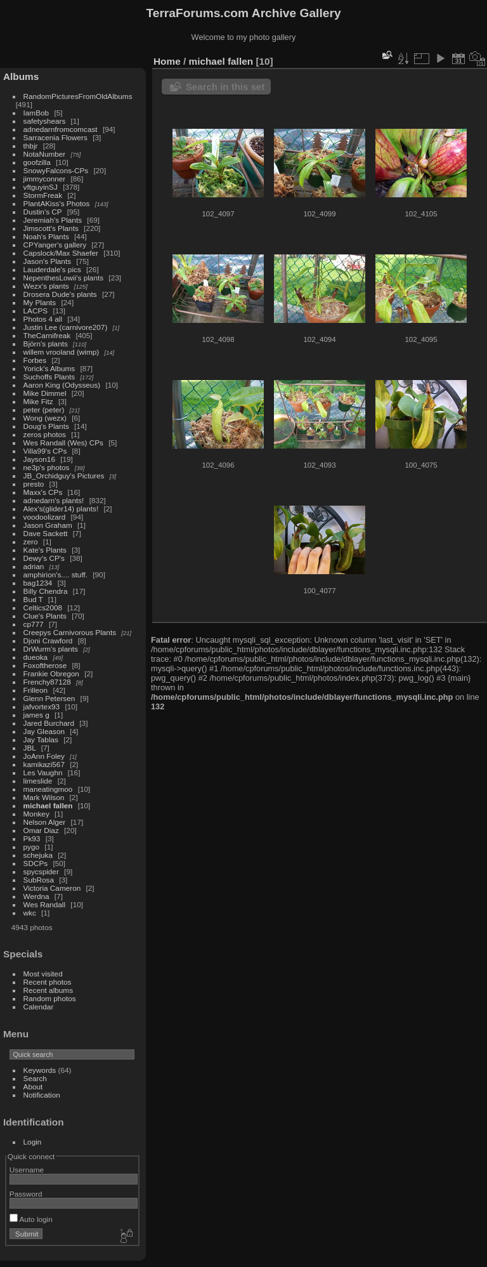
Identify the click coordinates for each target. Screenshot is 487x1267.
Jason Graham (47, 525)
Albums (21, 76)
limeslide (38, 781)
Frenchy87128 (47, 682)
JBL (29, 748)
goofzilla (37, 162)
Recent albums (48, 990)
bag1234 (38, 583)
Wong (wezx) (45, 418)
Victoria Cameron (52, 888)
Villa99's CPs (45, 451)
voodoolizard (44, 517)
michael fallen (48, 805)
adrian (33, 566)
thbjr (30, 145)
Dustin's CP (42, 211)
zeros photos (44, 434)
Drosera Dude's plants (60, 294)
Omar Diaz (41, 830)
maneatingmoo (48, 789)
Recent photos (47, 982)
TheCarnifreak (47, 335)
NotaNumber (44, 154)
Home (167, 61)
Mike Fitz (38, 401)
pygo (31, 847)
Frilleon (35, 690)
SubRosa (38, 880)
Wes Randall (44, 904)
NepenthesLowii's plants (63, 277)
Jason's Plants (47, 261)
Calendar (38, 1006)
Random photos (49, 998)
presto (33, 484)
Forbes (35, 360)
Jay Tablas (40, 739)
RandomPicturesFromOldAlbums (78, 96)
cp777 (33, 624)
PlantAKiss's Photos (56, 203)
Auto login (31, 1219)
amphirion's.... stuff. (55, 574)
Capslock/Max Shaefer (60, 253)
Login (32, 1142)
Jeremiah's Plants (52, 220)
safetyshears (44, 121)
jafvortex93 (41, 706)
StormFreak (42, 195)
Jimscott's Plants (51, 228)
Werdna (36, 896)
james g (36, 715)
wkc (29, 913)
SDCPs (35, 863)
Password (26, 1194)
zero (30, 541)
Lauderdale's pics (52, 269)
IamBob (36, 112)
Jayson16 (39, 459)
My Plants (39, 302)
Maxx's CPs (43, 492)
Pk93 (32, 838)
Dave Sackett (45, 533)
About (33, 1086)
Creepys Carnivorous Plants (69, 632)
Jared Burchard (48, 723)
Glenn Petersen (49, 698)
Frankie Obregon (51, 673)
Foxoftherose (45, 665)
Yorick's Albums (49, 368)
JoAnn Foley (44, 756)
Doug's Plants (46, 426)
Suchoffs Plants (49, 376)
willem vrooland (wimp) (61, 352)
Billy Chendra (45, 591)
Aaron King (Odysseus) (62, 385)
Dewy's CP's (44, 558)
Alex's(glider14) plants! (61, 508)
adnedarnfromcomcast (60, 129)
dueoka (35, 657)
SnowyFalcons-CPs (56, 170)
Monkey (36, 814)
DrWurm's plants (50, 649)
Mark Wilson (44, 797)
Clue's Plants (45, 616)
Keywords (39, 1070)
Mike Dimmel (45, 393)
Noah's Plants (46, 236)
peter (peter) (44, 409)
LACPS (35, 310)
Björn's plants (45, 343)
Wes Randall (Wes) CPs (63, 442)
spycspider (41, 871)
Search (35, 1078)
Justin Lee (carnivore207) (65, 327)
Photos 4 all (42, 319)
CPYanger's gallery (54, 244)
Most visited (43, 973)
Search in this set (225, 86)
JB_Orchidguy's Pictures (64, 475)
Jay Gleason (44, 731)
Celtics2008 (42, 607)
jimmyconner (44, 178)
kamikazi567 (44, 764)
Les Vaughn (43, 772)
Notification (41, 1095)
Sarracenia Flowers (55, 137)
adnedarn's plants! (53, 500)
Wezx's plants (46, 286)
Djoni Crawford (48, 640)
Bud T (33, 599)
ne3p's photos (46, 467)
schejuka (38, 855)
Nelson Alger (44, 822)
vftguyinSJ (40, 187)
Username (27, 1169)
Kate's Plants (45, 550)
